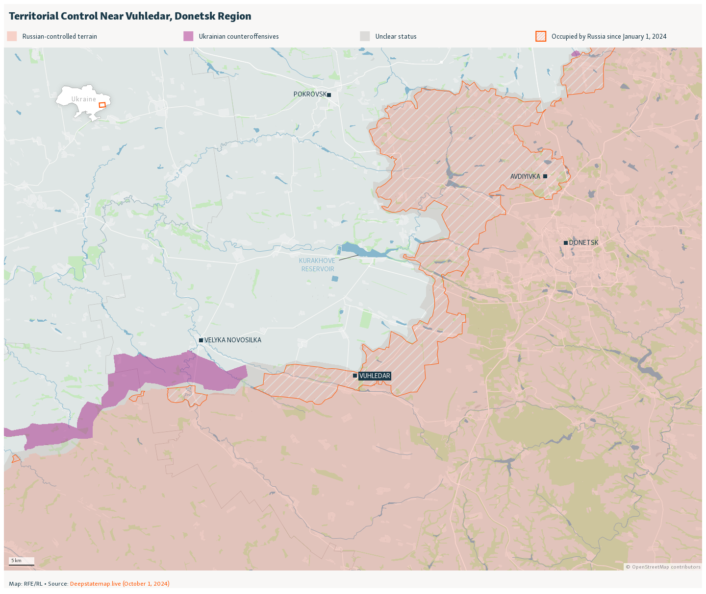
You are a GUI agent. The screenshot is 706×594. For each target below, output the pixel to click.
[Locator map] (353, 296)
